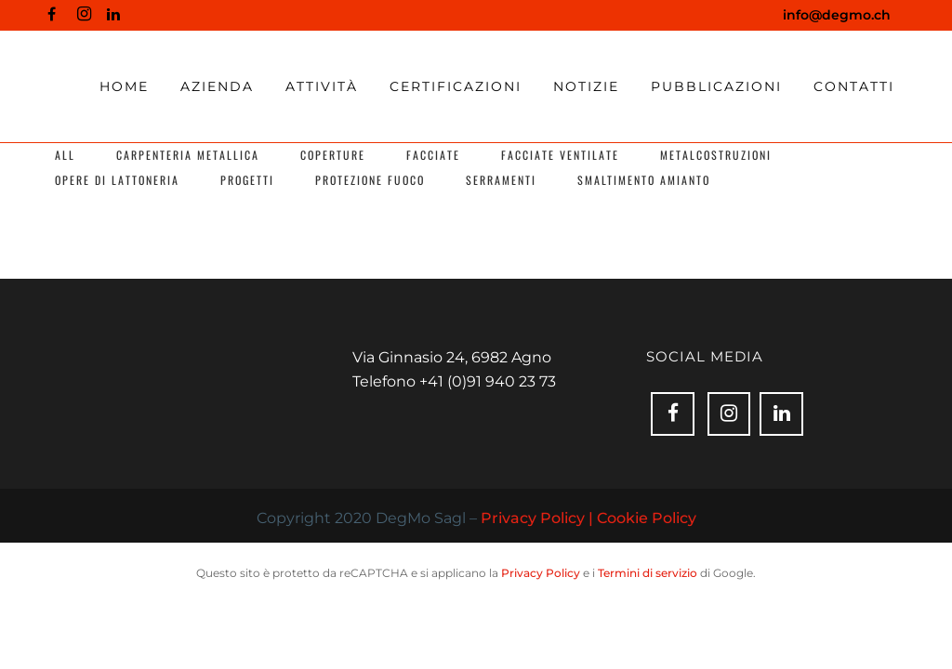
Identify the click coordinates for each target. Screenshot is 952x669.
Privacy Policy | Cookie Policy (588, 518)
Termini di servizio (647, 573)
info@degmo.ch (837, 15)
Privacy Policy (540, 573)
